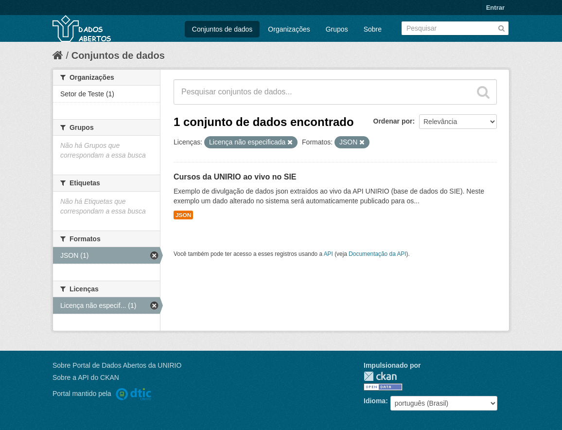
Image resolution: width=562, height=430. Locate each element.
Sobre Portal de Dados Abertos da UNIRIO (117, 365)
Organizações (289, 29)
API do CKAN (98, 377)
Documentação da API (377, 254)
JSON (183, 215)
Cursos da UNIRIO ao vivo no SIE (235, 177)
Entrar (495, 7)
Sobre (373, 29)
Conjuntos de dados (222, 29)
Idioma (375, 401)
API (328, 254)
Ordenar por (393, 121)
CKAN (380, 376)
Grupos (337, 29)
